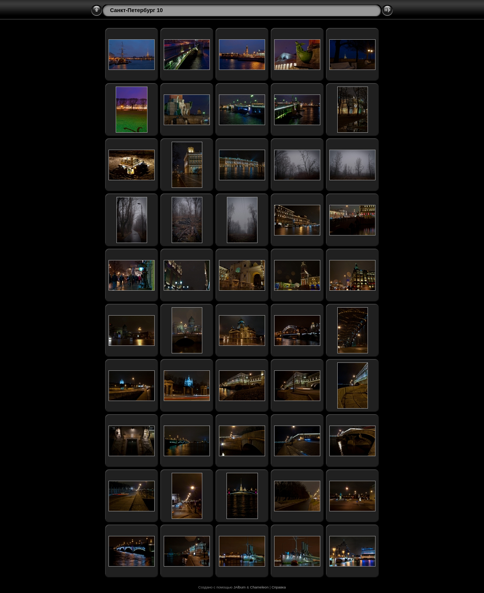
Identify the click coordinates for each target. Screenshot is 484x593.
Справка (278, 587)
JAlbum (239, 587)
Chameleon (259, 587)
